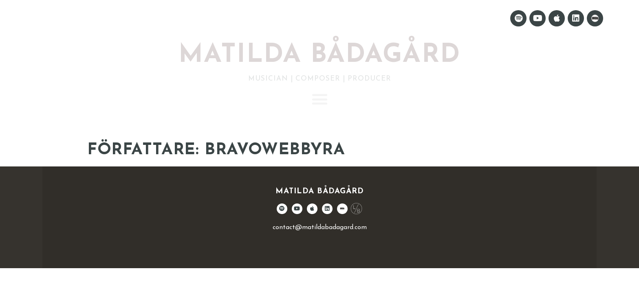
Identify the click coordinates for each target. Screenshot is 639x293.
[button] (319, 99)
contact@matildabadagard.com (320, 227)
